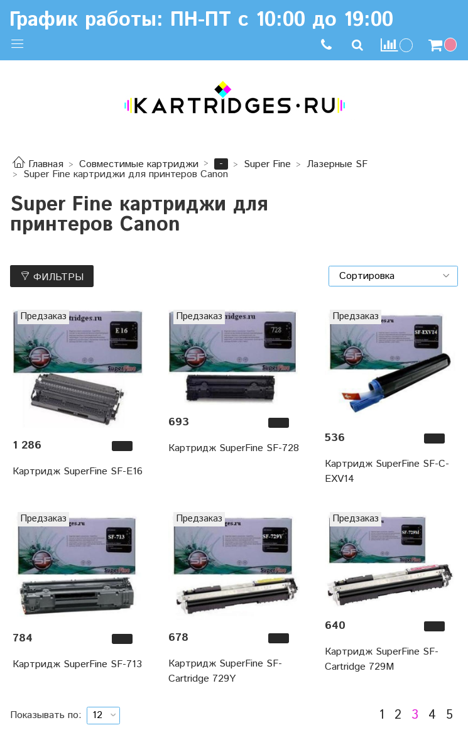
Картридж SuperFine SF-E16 (78, 471)
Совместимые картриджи (139, 164)
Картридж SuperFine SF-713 (77, 664)
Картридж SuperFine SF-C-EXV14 (387, 471)
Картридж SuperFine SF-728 (233, 448)
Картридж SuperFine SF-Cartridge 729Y (225, 671)
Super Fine (267, 164)
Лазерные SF (337, 164)
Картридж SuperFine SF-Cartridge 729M (381, 659)
